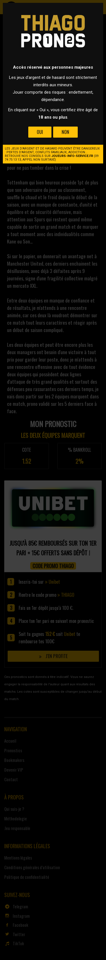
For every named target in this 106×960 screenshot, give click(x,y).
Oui (40, 132)
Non (65, 132)
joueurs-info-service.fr (72, 156)
